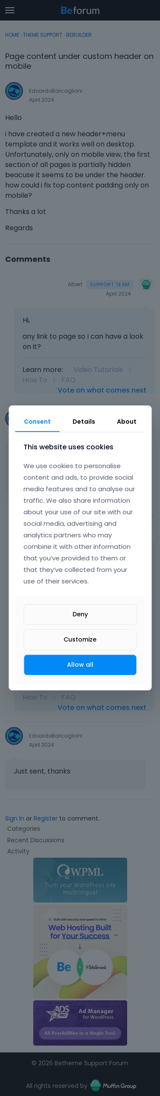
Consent (37, 421)
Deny (80, 614)
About (127, 421)
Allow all (80, 664)
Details (84, 421)
